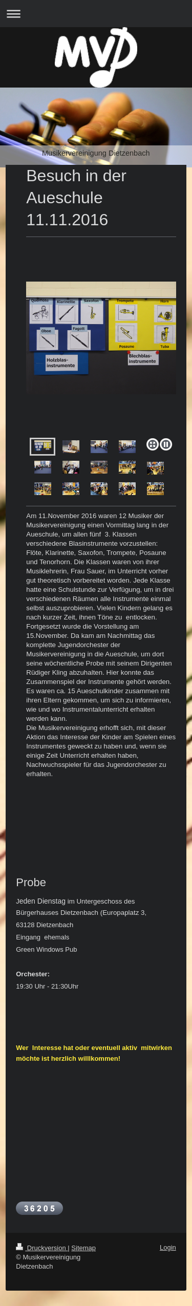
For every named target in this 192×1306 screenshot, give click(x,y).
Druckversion (42, 1248)
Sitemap (83, 1248)
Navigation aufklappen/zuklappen (96, 14)
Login (168, 1247)
